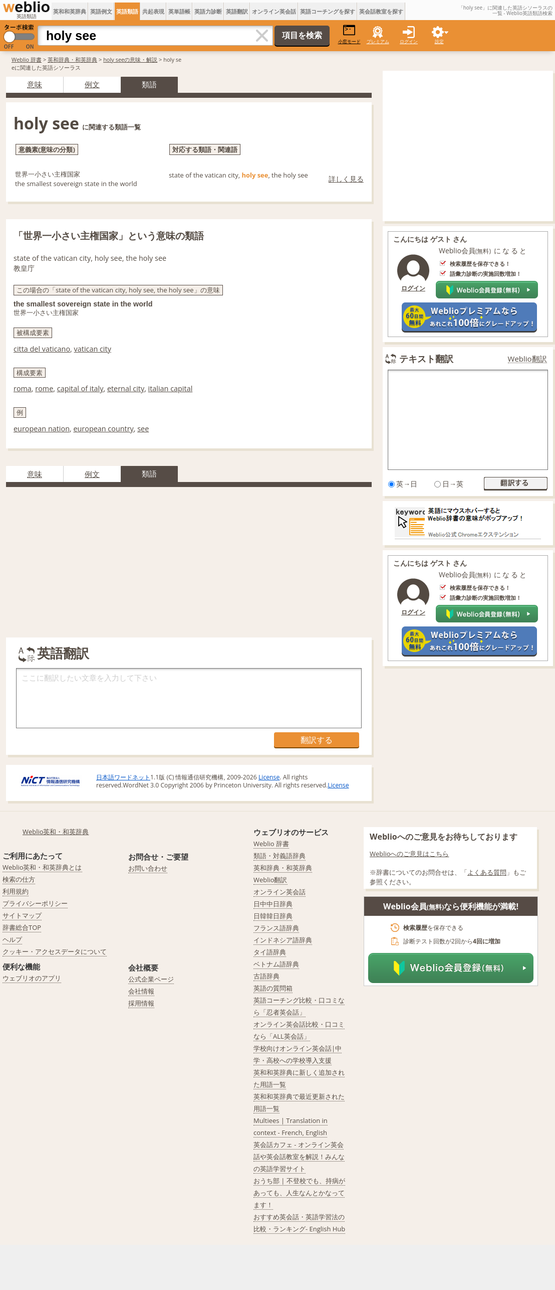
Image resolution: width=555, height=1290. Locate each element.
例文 (92, 84)
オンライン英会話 (274, 11)
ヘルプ (12, 939)
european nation (42, 428)
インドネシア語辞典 (282, 939)
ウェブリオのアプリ (32, 978)
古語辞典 (266, 976)
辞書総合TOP (22, 927)
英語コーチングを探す (327, 11)
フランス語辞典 (276, 927)
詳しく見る (346, 179)
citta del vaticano (42, 349)
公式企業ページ (151, 979)
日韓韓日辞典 (273, 915)
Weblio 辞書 (27, 59)
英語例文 (101, 11)
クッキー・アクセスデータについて (55, 951)
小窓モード (349, 34)
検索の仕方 (19, 879)
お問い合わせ (147, 868)
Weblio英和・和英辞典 (56, 831)
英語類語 (127, 11)
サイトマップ (22, 915)
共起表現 (153, 11)
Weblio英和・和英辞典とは (42, 867)
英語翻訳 (237, 11)
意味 (34, 84)
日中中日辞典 (273, 903)
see (143, 428)
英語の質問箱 (273, 988)
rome (44, 388)
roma (23, 388)
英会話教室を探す (381, 11)
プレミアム (378, 41)
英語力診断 (208, 11)
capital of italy (80, 388)
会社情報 (141, 991)
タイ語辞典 (269, 951)
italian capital (170, 388)
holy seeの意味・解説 (130, 59)
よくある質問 (486, 872)
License (269, 777)
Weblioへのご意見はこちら (409, 853)
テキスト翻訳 (426, 359)
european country (103, 428)
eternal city (125, 388)
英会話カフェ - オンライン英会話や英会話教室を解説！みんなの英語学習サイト (299, 1156)
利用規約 (16, 891)
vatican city (92, 349)
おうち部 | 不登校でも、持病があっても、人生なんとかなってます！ (299, 1192)
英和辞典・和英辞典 (72, 59)
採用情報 (141, 1003)
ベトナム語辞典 (276, 964)
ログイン (409, 41)
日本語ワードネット (123, 777)
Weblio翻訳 (527, 359)
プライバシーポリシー (35, 903)
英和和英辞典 (69, 11)
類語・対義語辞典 (279, 855)
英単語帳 (179, 11)
